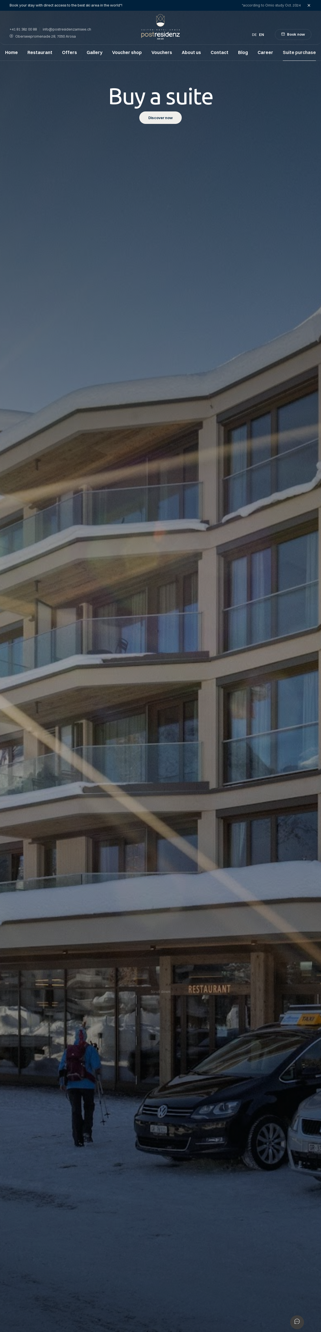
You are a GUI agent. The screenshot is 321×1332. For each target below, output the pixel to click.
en (261, 34)
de (254, 34)
